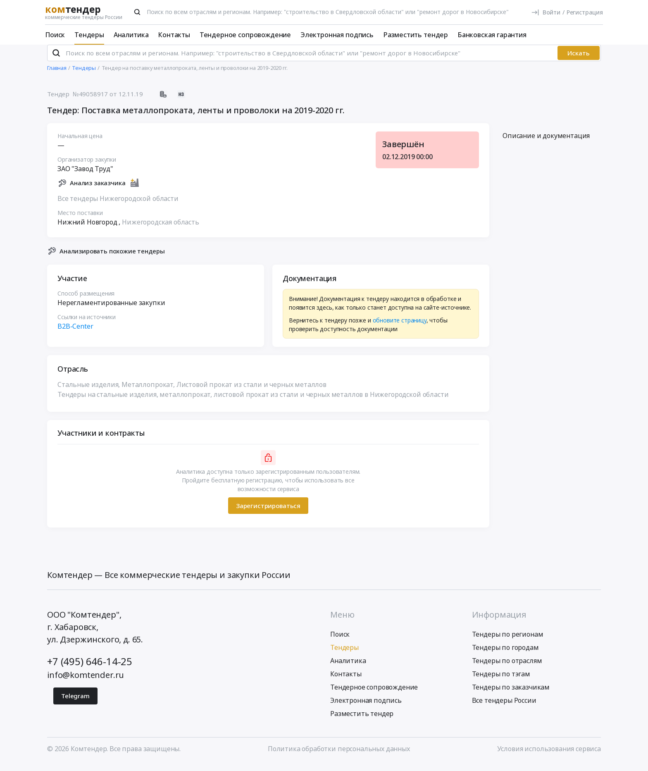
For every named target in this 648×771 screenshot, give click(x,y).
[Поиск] (137, 12)
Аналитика (131, 34)
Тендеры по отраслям (507, 667)
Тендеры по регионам (507, 641)
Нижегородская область (160, 228)
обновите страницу (399, 327)
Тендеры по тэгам (501, 680)
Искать (578, 60)
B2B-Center (75, 333)
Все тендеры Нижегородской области (118, 205)
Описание (546, 142)
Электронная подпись (337, 34)
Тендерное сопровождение (245, 34)
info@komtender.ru (85, 681)
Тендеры (89, 34)
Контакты (174, 34)
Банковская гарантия (491, 34)
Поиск (55, 34)
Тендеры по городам (505, 654)
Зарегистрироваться (268, 512)
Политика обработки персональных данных (339, 755)
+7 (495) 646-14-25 (89, 668)
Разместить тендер (415, 34)
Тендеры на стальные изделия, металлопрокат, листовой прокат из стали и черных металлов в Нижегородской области (252, 401)
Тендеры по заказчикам (511, 694)
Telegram (75, 703)
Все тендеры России (504, 707)
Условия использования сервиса (549, 755)
